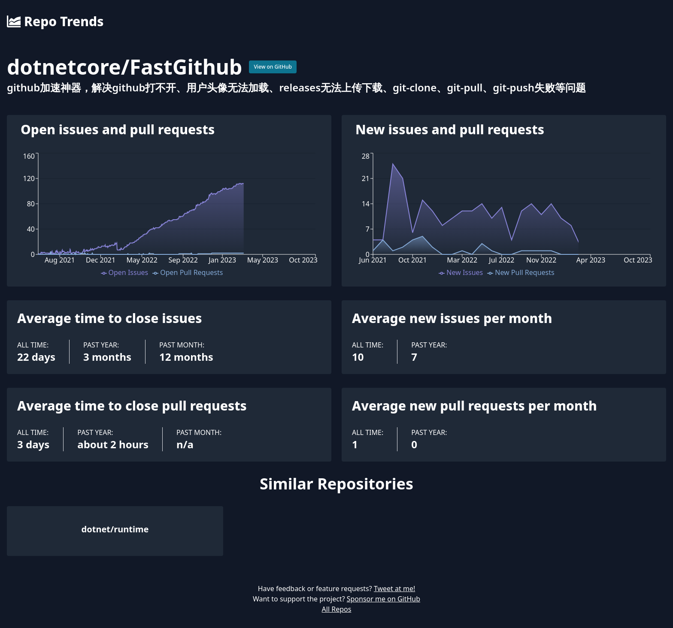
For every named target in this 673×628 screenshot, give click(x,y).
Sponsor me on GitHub (383, 599)
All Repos (337, 609)
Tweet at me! (394, 588)
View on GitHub (273, 66)
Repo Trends (55, 21)
